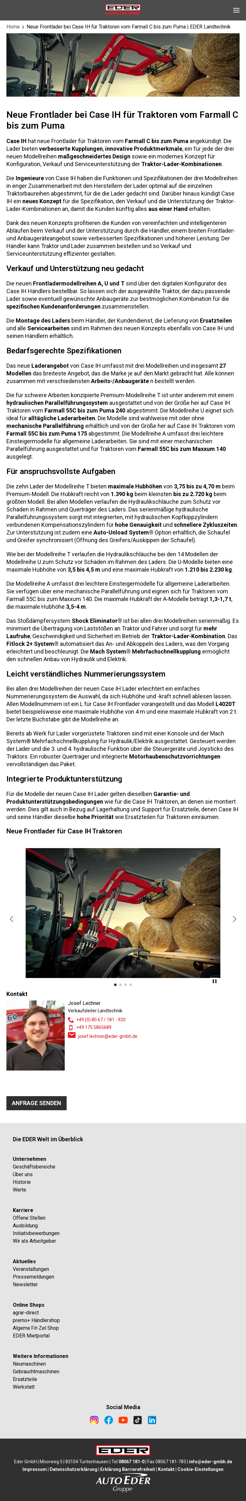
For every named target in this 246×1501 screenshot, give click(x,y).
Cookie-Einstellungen (200, 1469)
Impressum (34, 1469)
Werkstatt (24, 1387)
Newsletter (25, 1284)
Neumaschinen (29, 1364)
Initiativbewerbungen (36, 1233)
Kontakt (166, 1469)
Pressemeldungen (33, 1277)
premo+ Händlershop (36, 1320)
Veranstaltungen (31, 1269)
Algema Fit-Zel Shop (36, 1328)
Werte (19, 1190)
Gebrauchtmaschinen (36, 1372)
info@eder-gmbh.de (210, 1461)
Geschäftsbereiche (34, 1167)
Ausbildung (25, 1226)
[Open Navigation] (236, 10)
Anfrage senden (36, 1103)
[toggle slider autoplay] (214, 982)
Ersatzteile (25, 1379)
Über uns (23, 1174)
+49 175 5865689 (93, 1027)
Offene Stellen (29, 1218)
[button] (11, 919)
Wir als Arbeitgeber (34, 1241)
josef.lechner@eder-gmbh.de (107, 1036)
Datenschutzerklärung (73, 1469)
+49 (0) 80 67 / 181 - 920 (101, 1019)
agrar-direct (26, 1313)
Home (13, 27)
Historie (22, 1182)
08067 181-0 (131, 1461)
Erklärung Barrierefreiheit (127, 1469)
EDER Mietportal (31, 1336)
